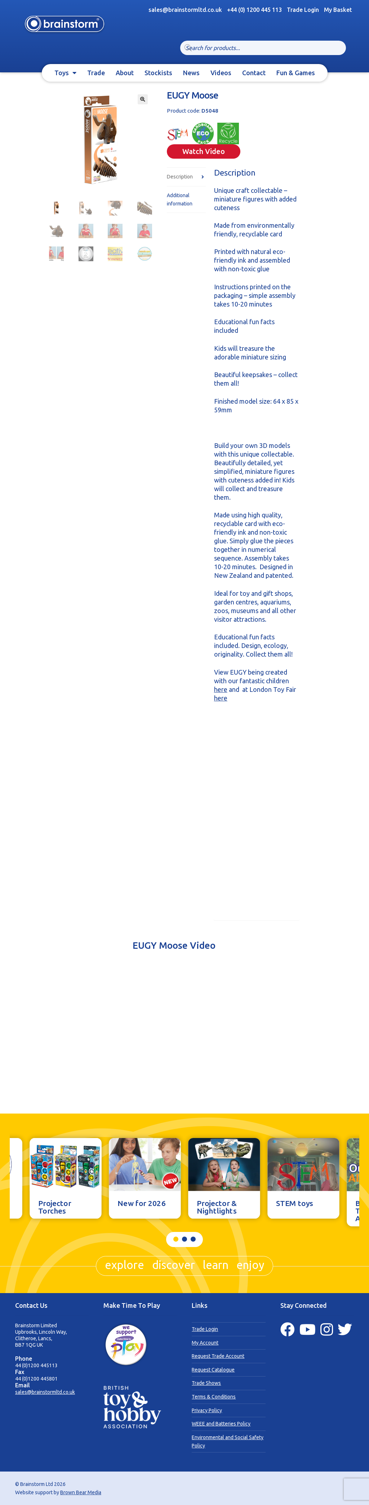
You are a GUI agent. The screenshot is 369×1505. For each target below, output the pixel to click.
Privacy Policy (207, 1410)
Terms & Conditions (214, 1397)
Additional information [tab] (179, 199)
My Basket (338, 9)
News (191, 72)
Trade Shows (206, 1383)
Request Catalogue (213, 1370)
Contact (254, 72)
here (220, 689)
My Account (205, 1343)
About (125, 72)
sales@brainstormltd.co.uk (45, 1392)
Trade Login (303, 9)
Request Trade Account (218, 1356)
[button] (143, 99)
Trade (96, 72)
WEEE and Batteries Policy (221, 1424)
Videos (220, 72)
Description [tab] (180, 177)
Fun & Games (295, 72)
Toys (61, 72)
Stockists (158, 72)
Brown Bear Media (80, 1492)
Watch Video (203, 151)
